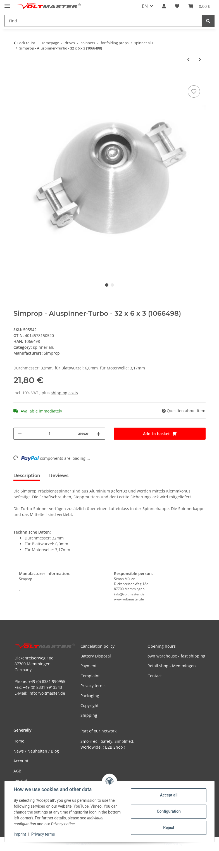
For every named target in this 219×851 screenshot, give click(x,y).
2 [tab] (112, 285)
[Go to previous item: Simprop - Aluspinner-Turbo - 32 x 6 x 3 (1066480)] (188, 59)
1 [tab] (106, 285)
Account (20, 760)
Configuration (168, 811)
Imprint (20, 834)
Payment (88, 665)
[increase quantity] (98, 433)
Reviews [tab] (58, 475)
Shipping (88, 715)
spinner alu (43, 347)
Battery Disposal (95, 656)
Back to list (26, 42)
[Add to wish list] (194, 91)
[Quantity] (49, 433)
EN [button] (145, 6)
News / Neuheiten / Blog (36, 751)
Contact (154, 675)
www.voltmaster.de (129, 599)
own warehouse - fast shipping (176, 656)
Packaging (89, 695)
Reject (168, 827)
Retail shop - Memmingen (171, 665)
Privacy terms (43, 834)
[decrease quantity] (20, 433)
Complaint (90, 675)
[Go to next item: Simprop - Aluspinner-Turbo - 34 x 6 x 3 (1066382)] (200, 59)
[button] (164, 6)
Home (18, 741)
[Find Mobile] (103, 21)
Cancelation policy (97, 646)
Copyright (89, 705)
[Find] (208, 21)
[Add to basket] (17, 78)
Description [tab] (26, 475)
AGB (17, 771)
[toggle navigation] (7, 3)
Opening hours (161, 646)
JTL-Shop (190, 843)
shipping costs (64, 392)
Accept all (168, 795)
